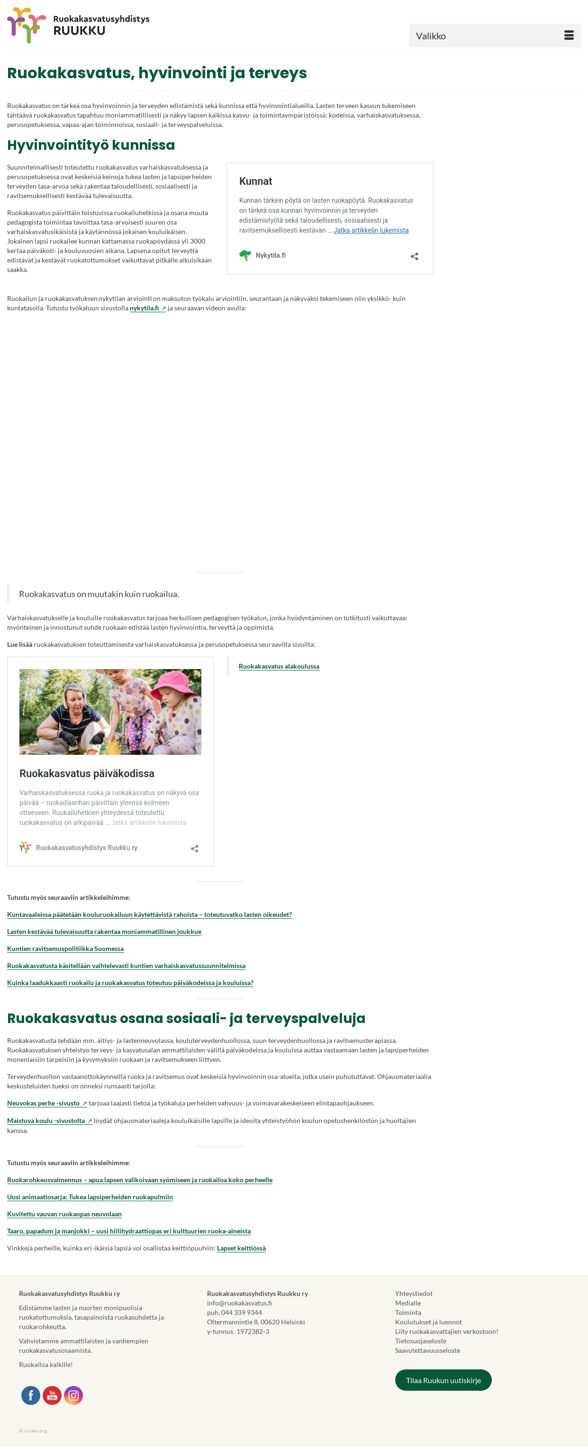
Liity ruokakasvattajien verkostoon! (446, 1331)
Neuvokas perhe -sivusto (47, 1103)
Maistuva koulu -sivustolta (49, 1120)
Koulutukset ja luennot (428, 1322)
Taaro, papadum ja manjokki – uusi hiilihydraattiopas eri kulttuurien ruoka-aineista (129, 1231)
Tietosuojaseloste (420, 1341)
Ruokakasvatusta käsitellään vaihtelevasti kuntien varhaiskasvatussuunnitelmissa (126, 965)
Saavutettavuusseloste (427, 1350)
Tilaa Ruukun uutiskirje (443, 1380)
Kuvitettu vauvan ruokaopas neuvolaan (64, 1214)
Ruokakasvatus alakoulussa (279, 666)
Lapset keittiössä (241, 1248)
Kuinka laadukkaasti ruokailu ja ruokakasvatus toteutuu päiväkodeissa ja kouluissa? (130, 982)
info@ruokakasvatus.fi (239, 1303)
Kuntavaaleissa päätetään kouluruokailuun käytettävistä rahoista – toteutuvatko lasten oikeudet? (149, 914)
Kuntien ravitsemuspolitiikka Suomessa (65, 948)
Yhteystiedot (414, 1293)
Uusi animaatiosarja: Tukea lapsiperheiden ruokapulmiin (90, 1197)
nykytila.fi (148, 308)
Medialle (408, 1303)
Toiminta (408, 1312)
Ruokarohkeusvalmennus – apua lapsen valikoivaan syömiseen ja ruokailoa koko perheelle (139, 1180)
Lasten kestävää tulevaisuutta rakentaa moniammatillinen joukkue (104, 931)
